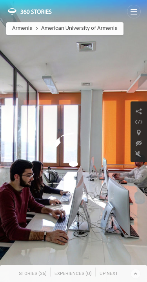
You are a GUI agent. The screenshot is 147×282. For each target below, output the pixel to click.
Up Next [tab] (109, 273)
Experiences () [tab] (73, 273)
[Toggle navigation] (134, 11)
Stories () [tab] (33, 273)
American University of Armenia (79, 28)
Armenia (22, 28)
